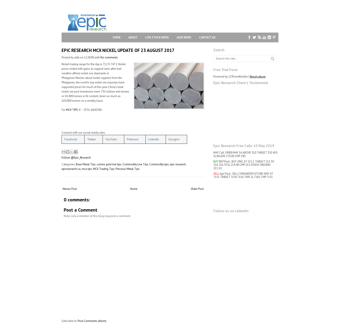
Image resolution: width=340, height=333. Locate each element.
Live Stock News (157, 37)
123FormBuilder (238, 76)
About (132, 37)
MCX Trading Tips (103, 169)
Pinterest (132, 139)
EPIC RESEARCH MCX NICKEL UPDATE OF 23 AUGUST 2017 (118, 50)
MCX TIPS (72, 110)
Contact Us (207, 37)
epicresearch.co (71, 169)
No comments (109, 57)
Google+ (174, 139)
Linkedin (153, 139)
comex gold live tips (109, 164)
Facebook (70, 139)
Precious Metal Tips (128, 169)
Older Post (197, 189)
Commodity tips (159, 164)
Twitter (91, 139)
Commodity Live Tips (135, 164)
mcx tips (87, 169)
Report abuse (258, 76)
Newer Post (70, 189)
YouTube (111, 139)
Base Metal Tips (86, 164)
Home (117, 37)
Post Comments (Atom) (92, 321)
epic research (178, 164)
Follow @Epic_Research (76, 157)
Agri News (184, 37)
